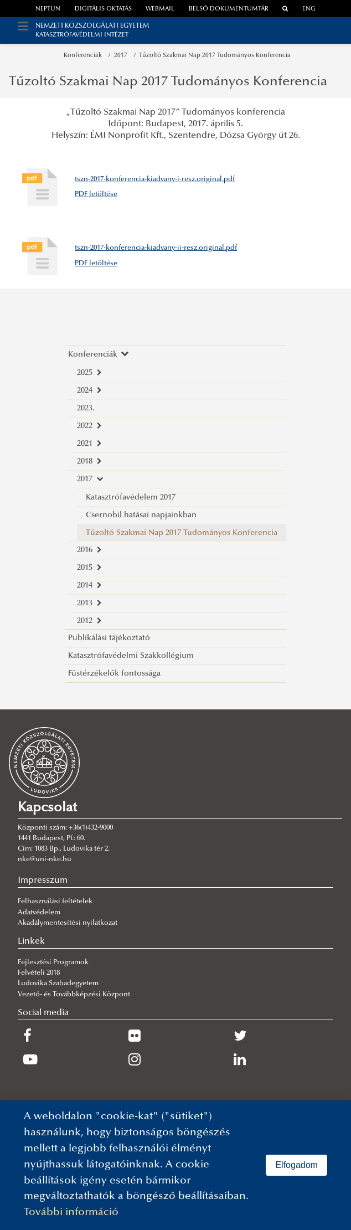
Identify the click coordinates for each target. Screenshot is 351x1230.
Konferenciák (84, 56)
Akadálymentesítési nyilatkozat (67, 923)
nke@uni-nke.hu (44, 859)
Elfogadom (296, 1165)
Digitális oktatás (103, 9)
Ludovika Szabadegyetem (58, 983)
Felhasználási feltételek (55, 901)
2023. (86, 408)
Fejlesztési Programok (53, 962)
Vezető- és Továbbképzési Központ (74, 994)
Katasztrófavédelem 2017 (131, 497)
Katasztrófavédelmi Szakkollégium (131, 656)
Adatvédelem (39, 912)
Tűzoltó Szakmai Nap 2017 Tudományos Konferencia (215, 56)
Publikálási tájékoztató (109, 638)
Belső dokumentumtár (229, 9)
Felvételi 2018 (39, 973)
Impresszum (43, 880)
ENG (309, 9)
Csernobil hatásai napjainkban (141, 515)
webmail (160, 9)
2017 (122, 56)
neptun (47, 9)
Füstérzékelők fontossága (114, 674)
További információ (71, 1212)
